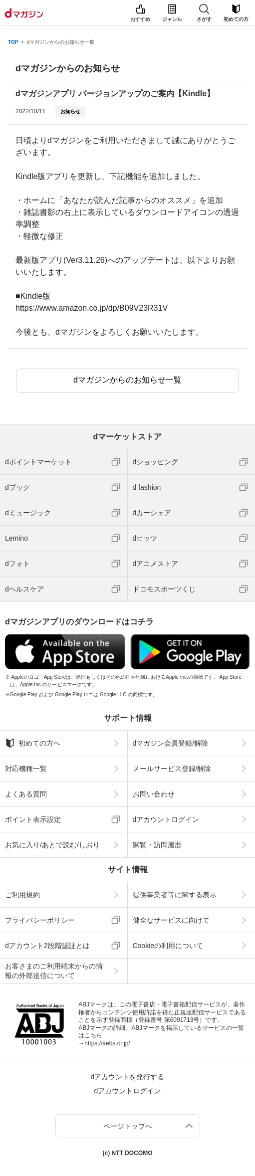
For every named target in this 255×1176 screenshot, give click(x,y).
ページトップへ (127, 1126)
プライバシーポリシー (40, 920)
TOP (13, 42)
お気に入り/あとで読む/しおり (52, 845)
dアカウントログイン (166, 819)
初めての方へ (32, 743)
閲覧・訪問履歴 (157, 845)
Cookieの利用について (168, 946)
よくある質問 (26, 794)
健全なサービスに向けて (171, 920)
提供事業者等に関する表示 (175, 895)
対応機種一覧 (26, 769)
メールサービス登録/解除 (172, 769)
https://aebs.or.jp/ (107, 1043)
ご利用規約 (22, 895)
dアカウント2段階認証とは (47, 946)
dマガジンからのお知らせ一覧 (60, 42)
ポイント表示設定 (33, 819)
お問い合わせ (154, 794)
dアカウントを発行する (128, 1077)
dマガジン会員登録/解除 (171, 743)
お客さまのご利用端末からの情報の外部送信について (54, 970)
